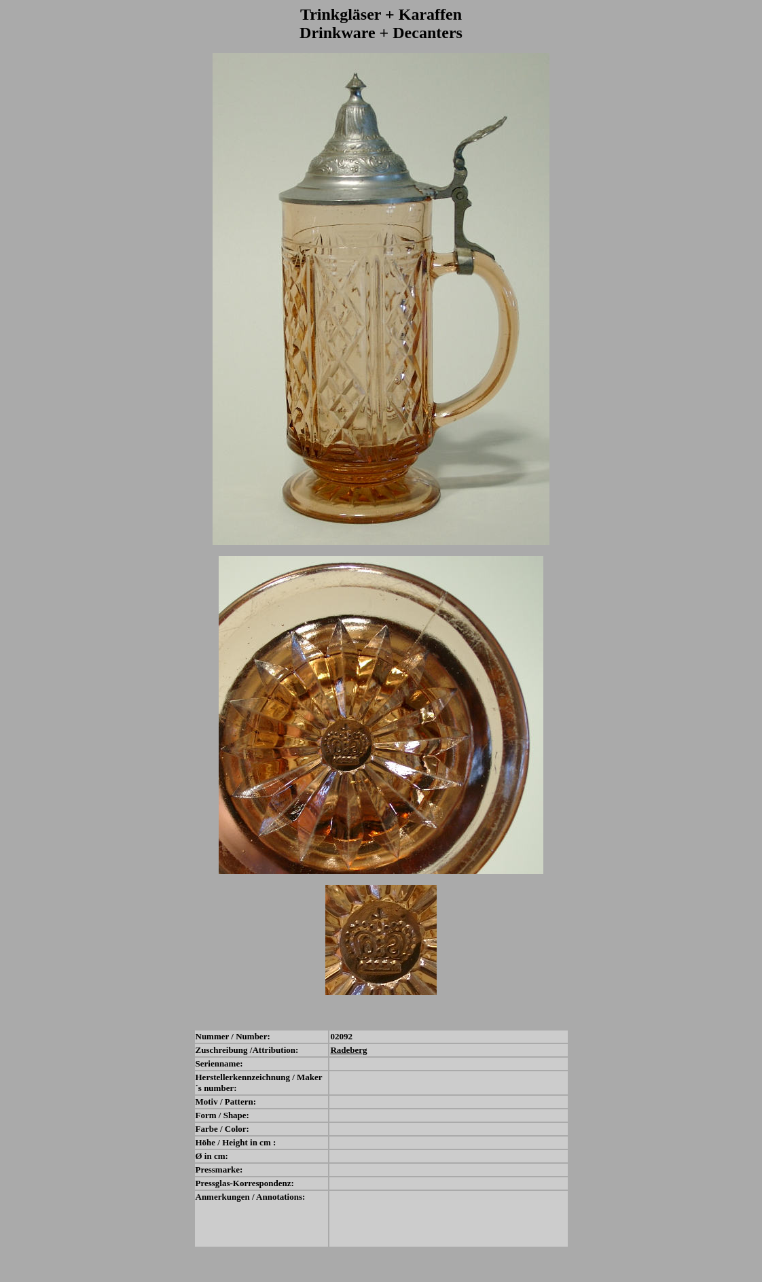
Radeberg (348, 1050)
